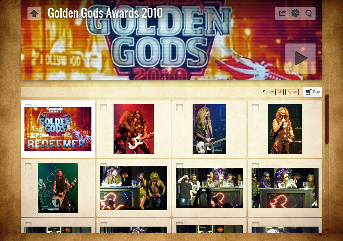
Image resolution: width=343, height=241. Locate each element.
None (292, 92)
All (279, 92)
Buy (316, 92)
